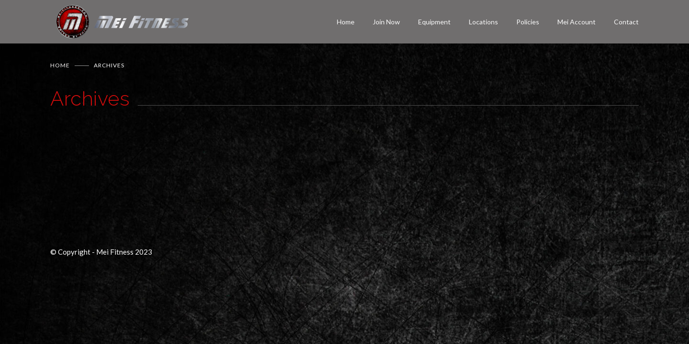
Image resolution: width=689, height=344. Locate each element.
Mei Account (576, 22)
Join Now (386, 22)
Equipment (434, 22)
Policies (527, 22)
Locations (483, 22)
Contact (626, 22)
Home (346, 22)
